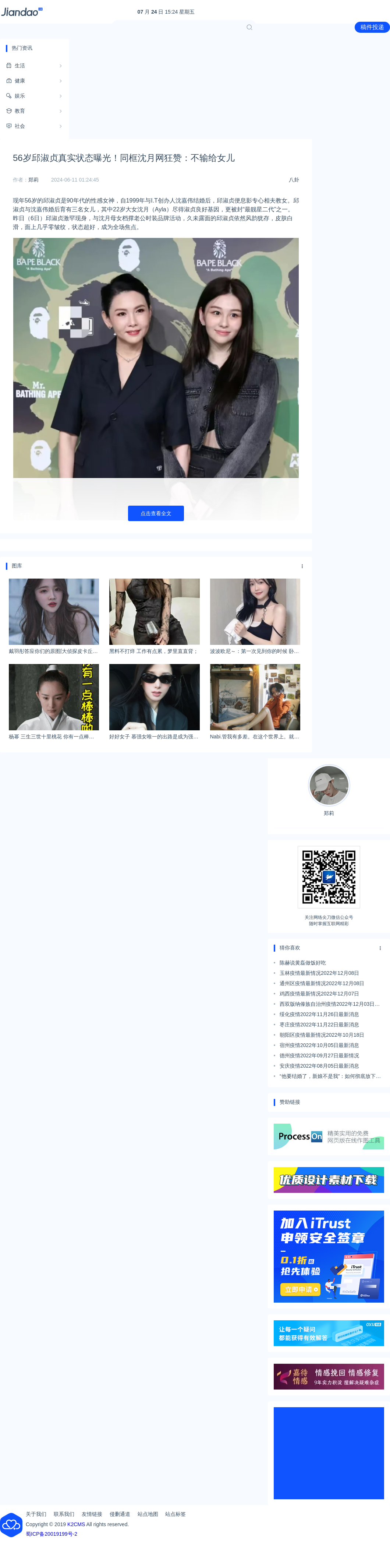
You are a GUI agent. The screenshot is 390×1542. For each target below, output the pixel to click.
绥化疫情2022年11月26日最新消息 (319, 1014)
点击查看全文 (156, 513)
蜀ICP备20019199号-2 (51, 1534)
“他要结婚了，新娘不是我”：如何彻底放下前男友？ (330, 1077)
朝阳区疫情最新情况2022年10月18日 (322, 1035)
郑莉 (33, 180)
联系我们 (64, 1514)
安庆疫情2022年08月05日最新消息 (319, 1066)
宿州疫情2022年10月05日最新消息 (319, 1045)
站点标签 (175, 1514)
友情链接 (92, 1514)
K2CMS (76, 1524)
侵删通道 (120, 1514)
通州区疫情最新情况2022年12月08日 (322, 983)
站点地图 (148, 1514)
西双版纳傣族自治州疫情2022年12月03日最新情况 (330, 1005)
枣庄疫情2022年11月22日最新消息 (319, 1025)
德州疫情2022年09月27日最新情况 (319, 1055)
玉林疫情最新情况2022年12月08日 (319, 973)
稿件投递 (372, 27)
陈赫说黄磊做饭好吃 (303, 963)
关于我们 (36, 1514)
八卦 (294, 180)
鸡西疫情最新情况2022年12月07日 (319, 994)
